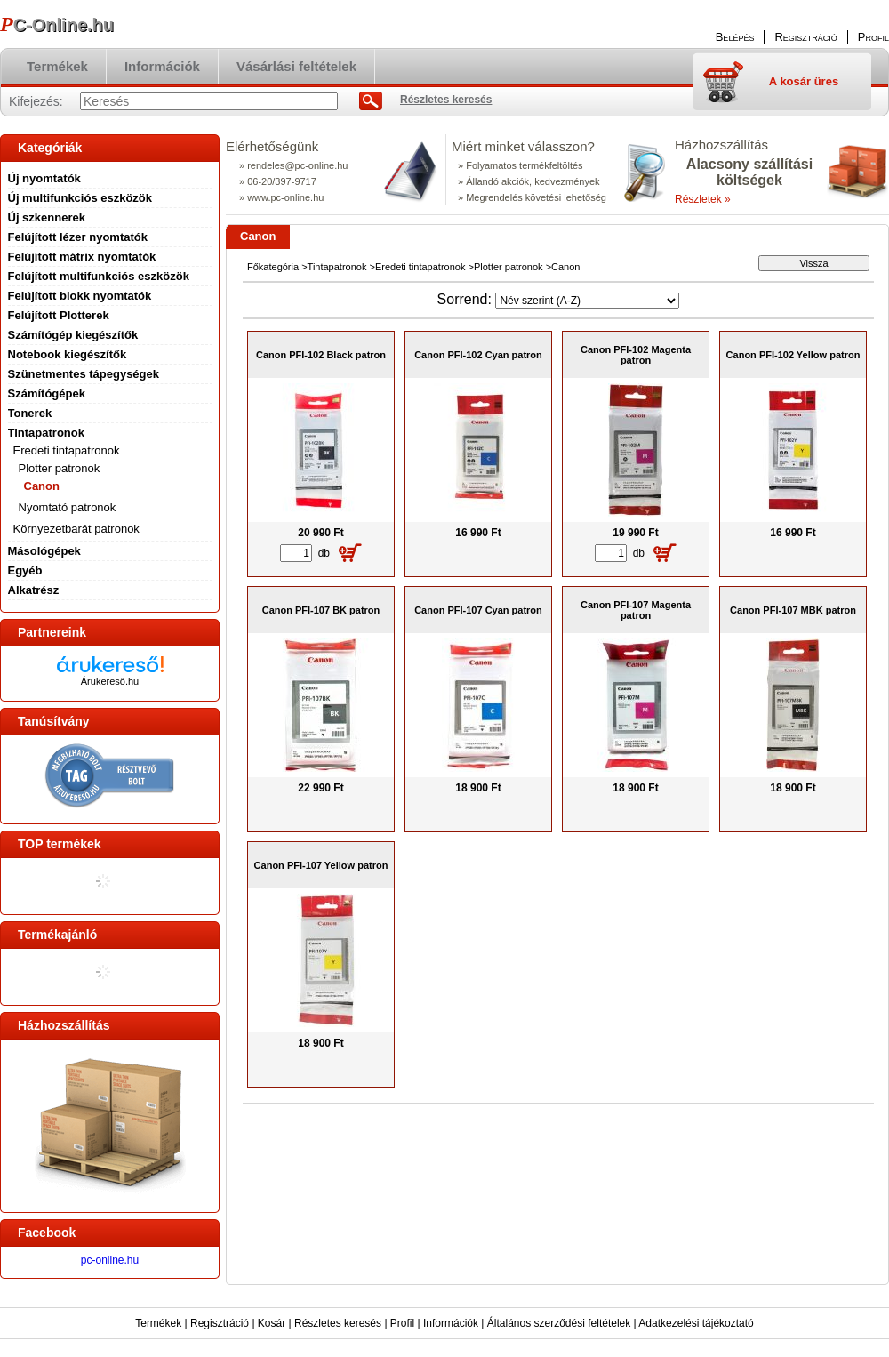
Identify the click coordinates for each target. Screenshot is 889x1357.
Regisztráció (219, 1323)
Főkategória (273, 266)
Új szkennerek (46, 217)
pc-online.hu (110, 1260)
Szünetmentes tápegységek (84, 374)
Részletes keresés (337, 1323)
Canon (42, 486)
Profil (402, 1323)
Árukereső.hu (110, 681)
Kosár (271, 1323)
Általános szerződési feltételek (558, 1323)
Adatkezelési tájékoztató (695, 1323)
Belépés (735, 37)
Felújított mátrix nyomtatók (82, 256)
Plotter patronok (508, 266)
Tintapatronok (337, 266)
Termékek (158, 1323)
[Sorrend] (587, 301)
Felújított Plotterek (58, 315)
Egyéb (25, 570)
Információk (450, 1323)
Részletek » (703, 199)
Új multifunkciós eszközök (80, 198)
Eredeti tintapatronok (420, 266)
